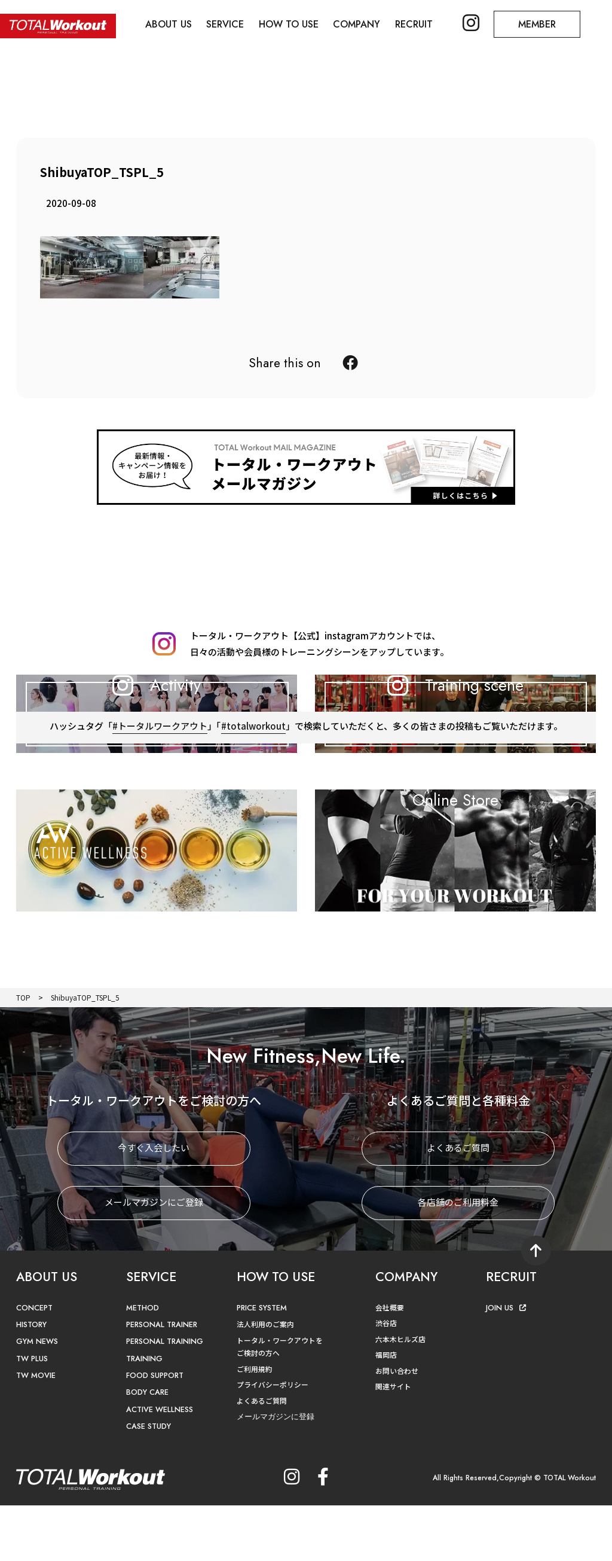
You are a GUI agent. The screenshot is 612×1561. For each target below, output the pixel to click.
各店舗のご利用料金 (458, 1258)
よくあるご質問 (458, 1203)
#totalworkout (253, 794)
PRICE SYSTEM (262, 1363)
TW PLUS (32, 1414)
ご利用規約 (255, 1424)
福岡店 (386, 1410)
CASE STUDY (148, 1482)
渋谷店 (386, 1379)
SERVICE (225, 24)
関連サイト (393, 1442)
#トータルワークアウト (159, 794)
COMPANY (357, 24)
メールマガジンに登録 (275, 1472)
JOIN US (506, 1363)
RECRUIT (414, 24)
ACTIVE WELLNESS (159, 1465)
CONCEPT (34, 1363)
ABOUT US (168, 24)
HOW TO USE (289, 24)
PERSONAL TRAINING (165, 1397)
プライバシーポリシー (272, 1440)
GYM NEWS (37, 1397)
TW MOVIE (36, 1431)
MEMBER (538, 24)
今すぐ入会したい (153, 1203)
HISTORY (31, 1380)
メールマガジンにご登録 (154, 1258)
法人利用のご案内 (265, 1379)
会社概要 (389, 1363)
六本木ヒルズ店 (400, 1394)
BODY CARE (147, 1448)
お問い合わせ (396, 1426)
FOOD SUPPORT (155, 1431)
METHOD (142, 1363)
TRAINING (144, 1414)
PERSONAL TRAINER (163, 1380)
